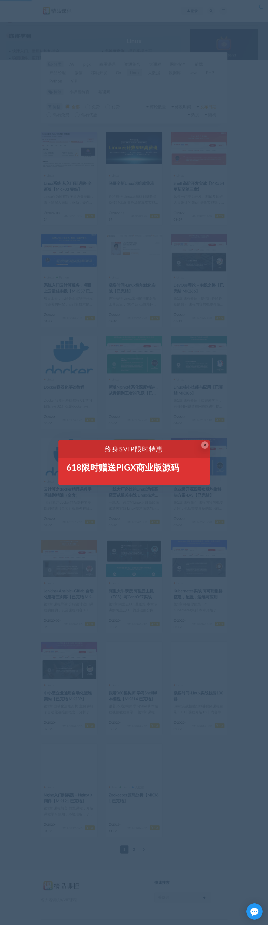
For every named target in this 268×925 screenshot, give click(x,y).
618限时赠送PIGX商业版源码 (123, 467)
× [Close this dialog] (205, 445)
